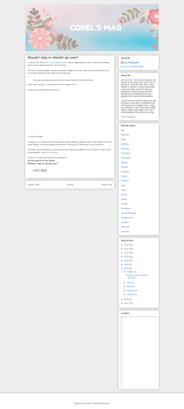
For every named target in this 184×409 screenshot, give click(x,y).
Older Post (106, 184)
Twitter (124, 199)
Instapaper (126, 158)
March (129, 286)
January (130, 294)
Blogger (106, 403)
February (130, 290)
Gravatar (125, 231)
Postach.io (125, 153)
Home (70, 184)
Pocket (124, 176)
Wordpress (126, 208)
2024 (126, 249)
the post (39, 142)
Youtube (124, 222)
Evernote (125, 148)
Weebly (124, 204)
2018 (126, 299)
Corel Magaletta (131, 62)
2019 (126, 268)
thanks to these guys (49, 152)
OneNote (125, 171)
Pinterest (125, 181)
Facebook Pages (128, 213)
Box (122, 130)
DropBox (125, 144)
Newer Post (33, 184)
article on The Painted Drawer (55, 62)
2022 (126, 256)
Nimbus (124, 167)
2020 (126, 264)
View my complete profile (132, 66)
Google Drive (127, 218)
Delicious (125, 135)
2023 (126, 252)
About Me (125, 227)
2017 (126, 303)
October (130, 272)
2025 (126, 245)
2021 (126, 260)
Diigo (123, 139)
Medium (124, 162)
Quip (123, 185)
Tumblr (124, 194)
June (128, 282)
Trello (123, 190)
